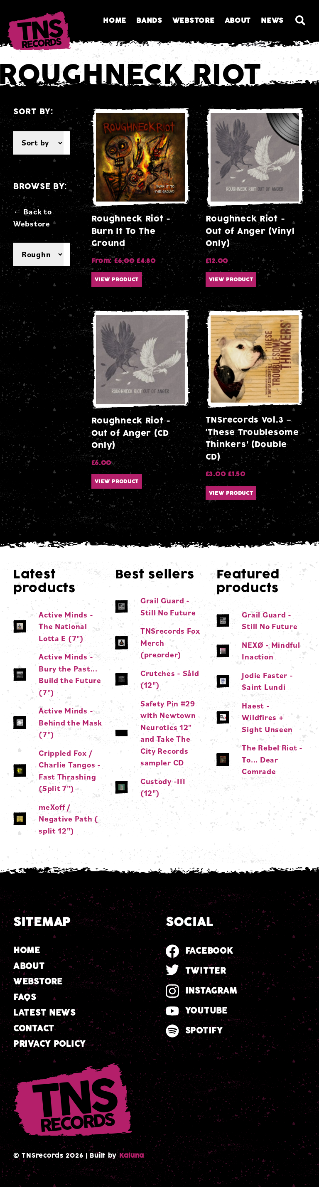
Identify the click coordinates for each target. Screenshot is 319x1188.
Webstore (193, 20)
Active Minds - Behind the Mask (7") (70, 722)
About (238, 20)
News (272, 20)
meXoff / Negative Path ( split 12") (68, 819)
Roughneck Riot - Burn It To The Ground (131, 231)
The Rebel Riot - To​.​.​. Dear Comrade (272, 759)
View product (117, 279)
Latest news (44, 1012)
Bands (149, 20)
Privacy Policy (49, 1044)
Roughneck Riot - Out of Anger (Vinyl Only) (250, 231)
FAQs (24, 997)
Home (114, 20)
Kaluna (131, 1155)
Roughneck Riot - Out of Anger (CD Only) (131, 433)
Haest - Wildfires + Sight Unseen (267, 717)
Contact (33, 1028)
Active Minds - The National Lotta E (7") (66, 626)
